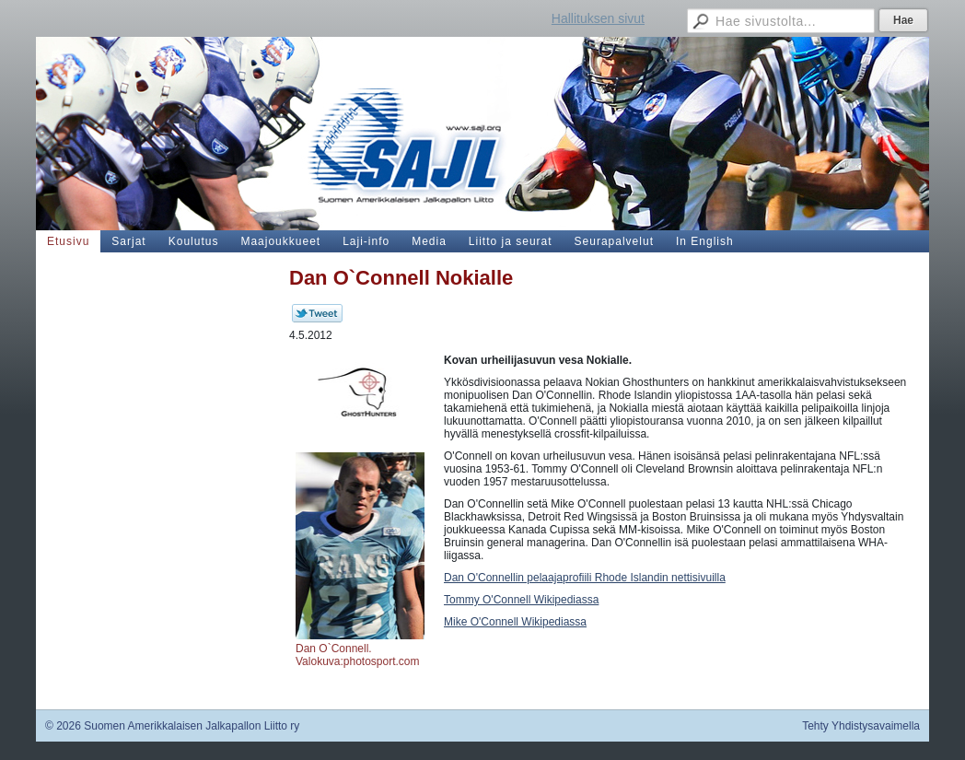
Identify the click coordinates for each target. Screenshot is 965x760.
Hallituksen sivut (598, 18)
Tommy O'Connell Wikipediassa (521, 599)
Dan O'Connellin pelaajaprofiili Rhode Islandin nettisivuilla (585, 577)
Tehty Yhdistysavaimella (861, 725)
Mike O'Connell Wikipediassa (515, 621)
